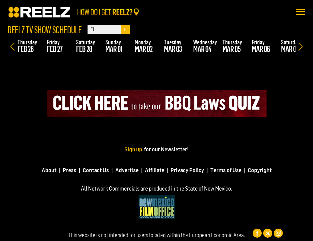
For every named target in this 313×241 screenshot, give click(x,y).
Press (69, 169)
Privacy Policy (187, 169)
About (49, 169)
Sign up (134, 149)
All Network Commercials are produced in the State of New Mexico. (156, 188)
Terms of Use (225, 169)
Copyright (260, 169)
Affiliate (154, 169)
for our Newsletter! (166, 149)
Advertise (127, 169)
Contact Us (96, 169)
